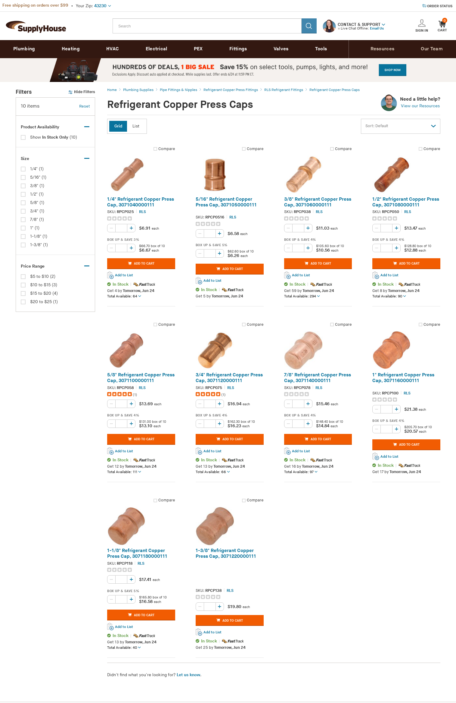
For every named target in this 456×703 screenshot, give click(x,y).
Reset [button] (84, 106)
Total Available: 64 (124, 296)
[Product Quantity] (121, 228)
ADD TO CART (141, 263)
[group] (141, 218)
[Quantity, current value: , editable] (121, 228)
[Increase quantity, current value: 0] (131, 228)
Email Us (377, 28)
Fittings (238, 49)
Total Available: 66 (213, 472)
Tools (321, 49)
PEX (198, 49)
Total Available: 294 (302, 296)
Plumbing (24, 49)
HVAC (112, 49)
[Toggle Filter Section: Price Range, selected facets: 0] (55, 266)
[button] (383, 24)
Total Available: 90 (389, 296)
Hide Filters (81, 92)
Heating (71, 49)
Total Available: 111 (124, 472)
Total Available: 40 (124, 647)
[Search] (309, 25)
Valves (281, 49)
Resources (383, 49)
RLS (142, 211)
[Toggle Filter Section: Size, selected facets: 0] (55, 159)
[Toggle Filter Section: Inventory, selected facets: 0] (55, 127)
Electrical (156, 49)
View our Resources (420, 105)
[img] (120, 218)
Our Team (431, 49)
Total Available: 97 (301, 472)
